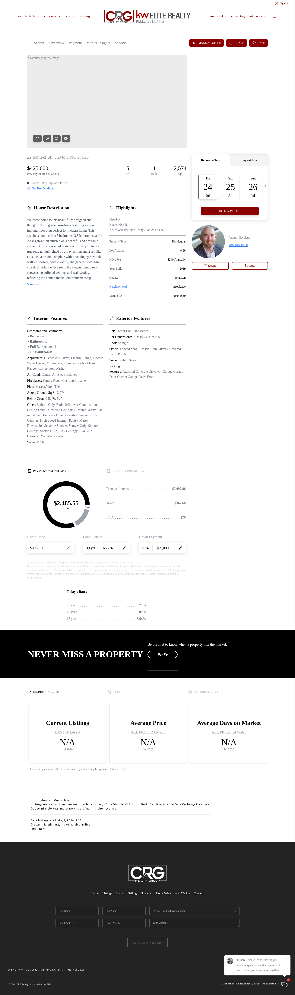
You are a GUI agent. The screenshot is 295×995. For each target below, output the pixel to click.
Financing (238, 16)
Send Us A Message (147, 939)
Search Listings (28, 16)
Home (94, 890)
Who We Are (257, 16)
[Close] (286, 958)
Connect (199, 890)
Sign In (281, 3)
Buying (70, 16)
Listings (107, 890)
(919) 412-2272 (75, 966)
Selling (85, 16)
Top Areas (52, 16)
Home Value (218, 16)
